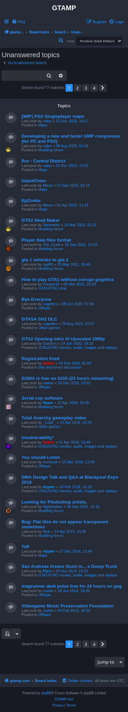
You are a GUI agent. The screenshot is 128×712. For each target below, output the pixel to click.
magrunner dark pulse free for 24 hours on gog (72, 586)
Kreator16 (51, 284)
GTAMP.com (64, 699)
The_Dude (51, 245)
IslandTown (34, 180)
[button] (102, 88)
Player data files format (46, 240)
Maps (42, 125)
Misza (48, 185)
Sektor (48, 363)
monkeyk (50, 462)
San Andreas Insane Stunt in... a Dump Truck (69, 566)
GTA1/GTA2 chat (52, 288)
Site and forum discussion (59, 367)
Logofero (50, 304)
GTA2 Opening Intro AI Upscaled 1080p (63, 338)
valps (47, 121)
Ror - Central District (44, 161)
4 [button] (94, 88)
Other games (49, 328)
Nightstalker (52, 507)
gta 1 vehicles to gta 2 (45, 259)
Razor (48, 403)
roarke (48, 383)
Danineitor (51, 225)
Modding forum (50, 150)
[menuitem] (18, 22)
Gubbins (50, 343)
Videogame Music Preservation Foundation (68, 605)
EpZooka (31, 200)
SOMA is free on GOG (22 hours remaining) (68, 378)
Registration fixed (40, 358)
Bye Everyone (36, 299)
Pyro (47, 571)
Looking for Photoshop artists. (54, 502)
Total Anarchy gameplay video (54, 417)
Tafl (25, 546)
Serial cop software (42, 398)
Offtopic (44, 308)
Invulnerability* (38, 437)
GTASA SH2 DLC (39, 319)
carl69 (48, 264)
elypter (49, 487)
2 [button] (77, 88)
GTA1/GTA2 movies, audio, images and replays (77, 347)
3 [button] (86, 88)
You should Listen (41, 457)
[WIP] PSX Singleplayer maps (53, 116)
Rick (46, 531)
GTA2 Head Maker (41, 220)
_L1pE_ (49, 422)
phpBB (46, 693)
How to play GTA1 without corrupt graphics (68, 279)
